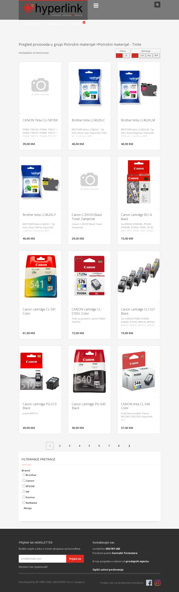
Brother (29, 475)
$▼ (156, 55)
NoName (30, 503)
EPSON (28, 486)
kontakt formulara (124, 553)
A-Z (135, 55)
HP (26, 491)
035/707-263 (113, 548)
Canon (28, 480)
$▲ (149, 55)
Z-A (142, 55)
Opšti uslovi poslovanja (108, 569)
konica (29, 497)
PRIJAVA (74, 24)
